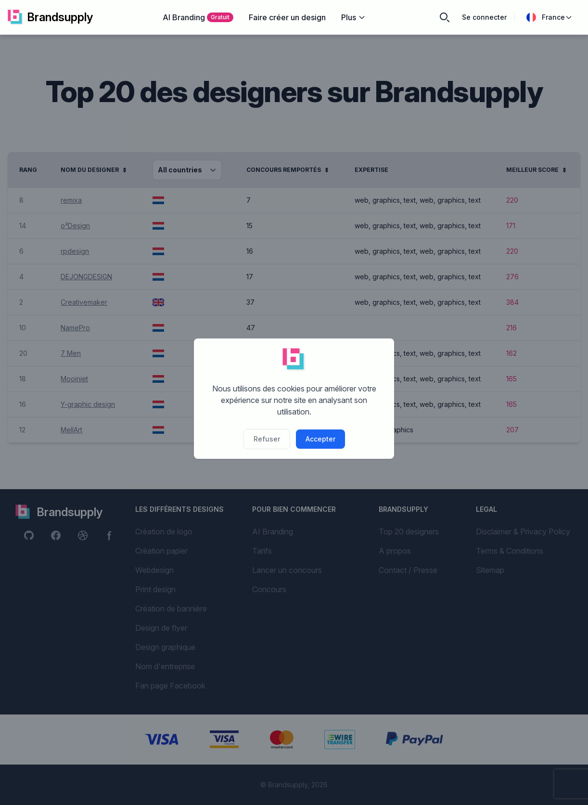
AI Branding (198, 17)
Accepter (320, 439)
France (549, 17)
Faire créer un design (287, 17)
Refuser (267, 439)
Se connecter (484, 17)
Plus (353, 17)
